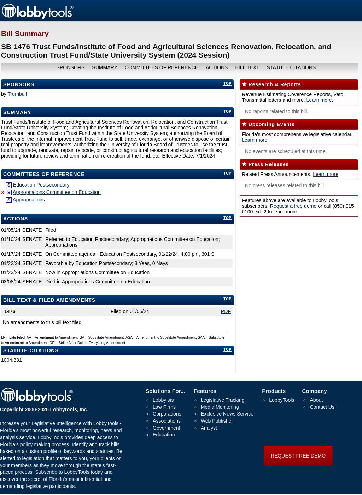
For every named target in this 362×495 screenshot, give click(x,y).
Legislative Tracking (223, 400)
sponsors (71, 67)
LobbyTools (281, 400)
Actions (15, 219)
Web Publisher (217, 421)
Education (164, 434)
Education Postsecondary (41, 185)
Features (205, 391)
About (316, 400)
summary (104, 67)
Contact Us (322, 407)
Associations (167, 421)
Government (166, 428)
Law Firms (164, 407)
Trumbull (17, 94)
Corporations (167, 414)
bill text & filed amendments (49, 300)
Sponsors (18, 84)
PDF (226, 311)
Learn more (319, 100)
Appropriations (29, 199)
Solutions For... (165, 391)
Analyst (209, 428)
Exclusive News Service (227, 414)
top (227, 84)
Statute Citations (291, 67)
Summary (17, 112)
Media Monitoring (220, 407)
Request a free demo (293, 206)
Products (274, 391)
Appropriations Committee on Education (57, 192)
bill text (247, 67)
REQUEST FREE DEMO (298, 456)
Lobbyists (163, 400)
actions (217, 67)
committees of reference (161, 67)
